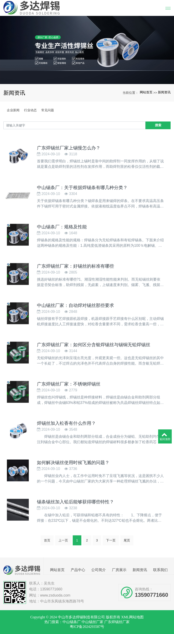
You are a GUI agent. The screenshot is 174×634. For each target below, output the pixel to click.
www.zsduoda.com (55, 595)
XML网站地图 (132, 617)
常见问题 (47, 110)
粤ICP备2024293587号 (87, 627)
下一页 (111, 541)
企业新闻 (13, 110)
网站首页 (146, 92)
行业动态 (30, 110)
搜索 (158, 125)
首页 (47, 541)
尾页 (127, 541)
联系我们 (160, 570)
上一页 (63, 541)
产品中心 (78, 570)
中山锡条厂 (72, 622)
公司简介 (98, 570)
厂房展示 (119, 570)
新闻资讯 (164, 92)
